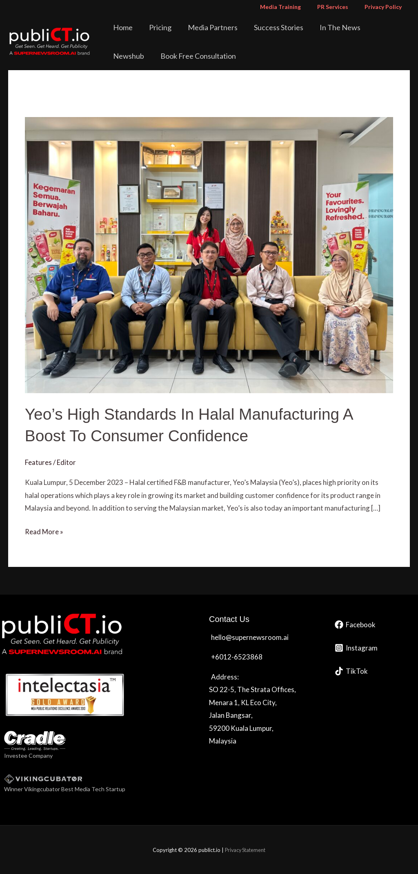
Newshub (366, 27)
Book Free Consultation (153, 55)
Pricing (157, 27)
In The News (319, 27)
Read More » (44, 529)
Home (125, 27)
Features (38, 462)
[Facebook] (355, 623)
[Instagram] (356, 647)
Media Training (292, 6)
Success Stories (264, 27)
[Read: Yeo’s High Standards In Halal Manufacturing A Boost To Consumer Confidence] (209, 254)
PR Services (340, 6)
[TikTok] (351, 670)
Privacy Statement (245, 849)
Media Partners (204, 27)
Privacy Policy (385, 6)
